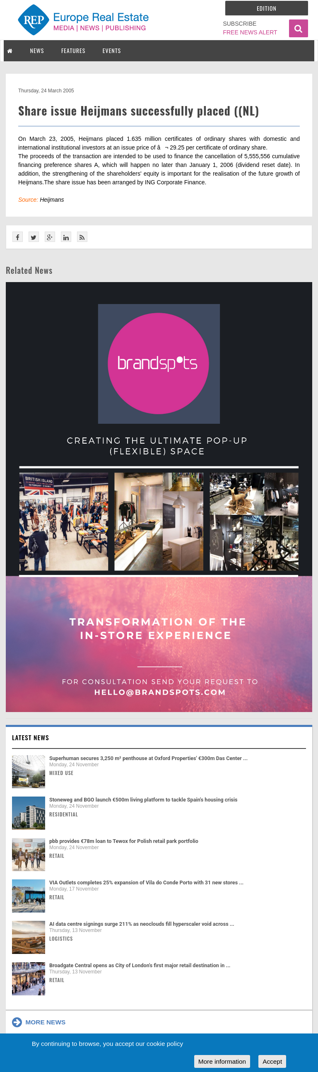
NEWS (37, 50)
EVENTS (112, 50)
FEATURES (73, 50)
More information (222, 1061)
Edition (267, 8)
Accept (272, 1061)
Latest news (30, 737)
